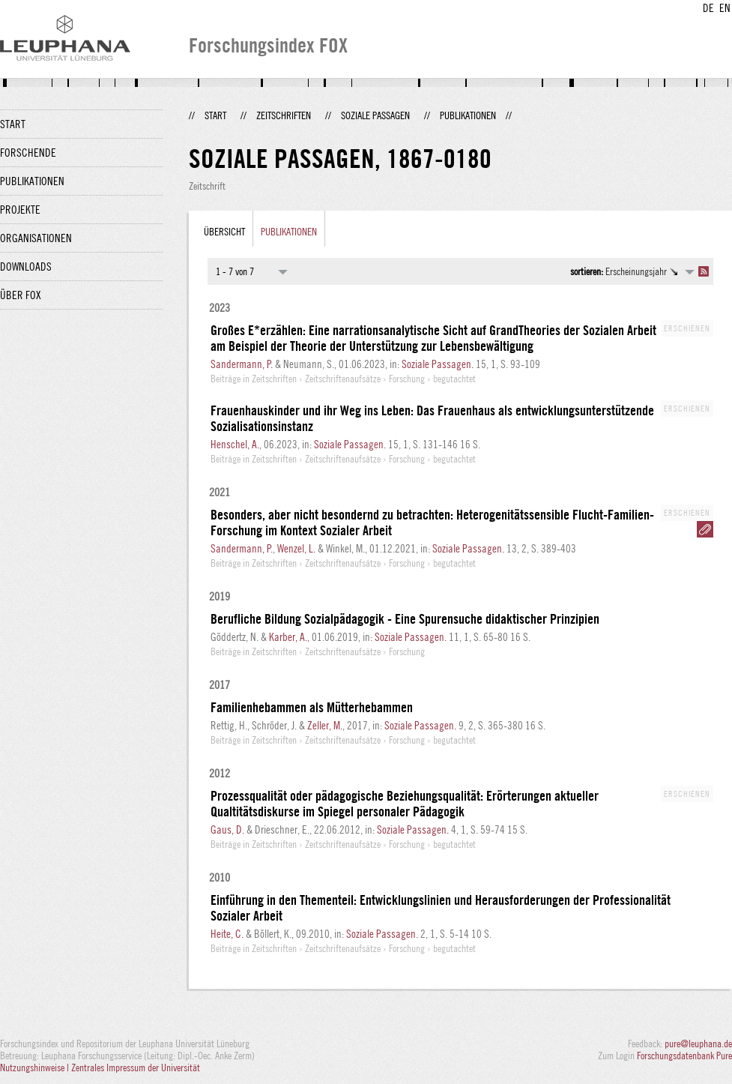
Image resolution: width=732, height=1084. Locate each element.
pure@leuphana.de (698, 1044)
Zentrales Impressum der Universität (135, 1068)
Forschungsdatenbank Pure (684, 1056)
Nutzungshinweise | (35, 1068)
